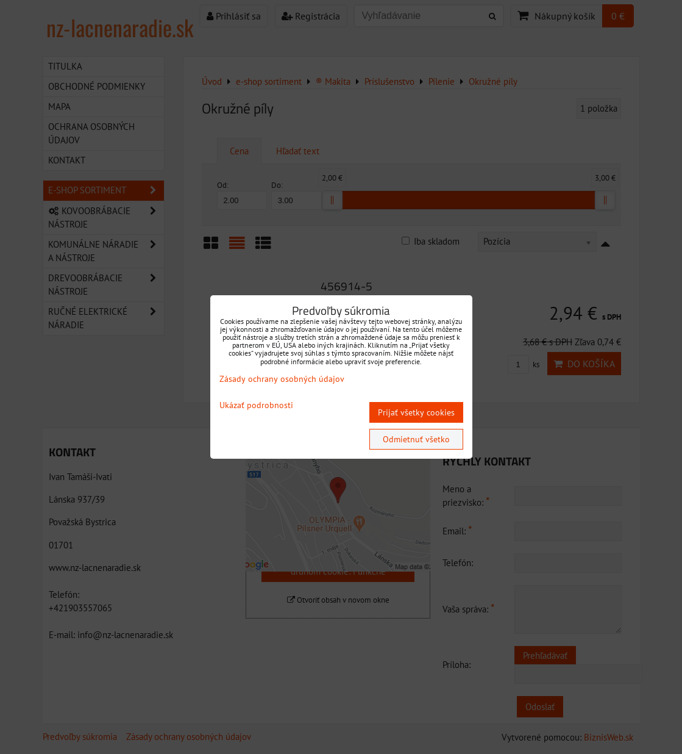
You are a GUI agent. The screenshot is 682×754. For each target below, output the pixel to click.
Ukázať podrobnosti (256, 405)
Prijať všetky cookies (416, 412)
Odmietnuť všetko (416, 439)
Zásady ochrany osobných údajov (281, 378)
